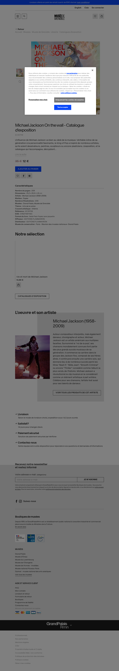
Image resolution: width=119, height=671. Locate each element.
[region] (60, 91)
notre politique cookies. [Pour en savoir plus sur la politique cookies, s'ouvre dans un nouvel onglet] (69, 93)
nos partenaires (71, 73)
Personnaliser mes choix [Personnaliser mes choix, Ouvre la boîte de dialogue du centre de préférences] (38, 99)
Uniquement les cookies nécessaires (69, 100)
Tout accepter (62, 107)
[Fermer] (92, 70)
